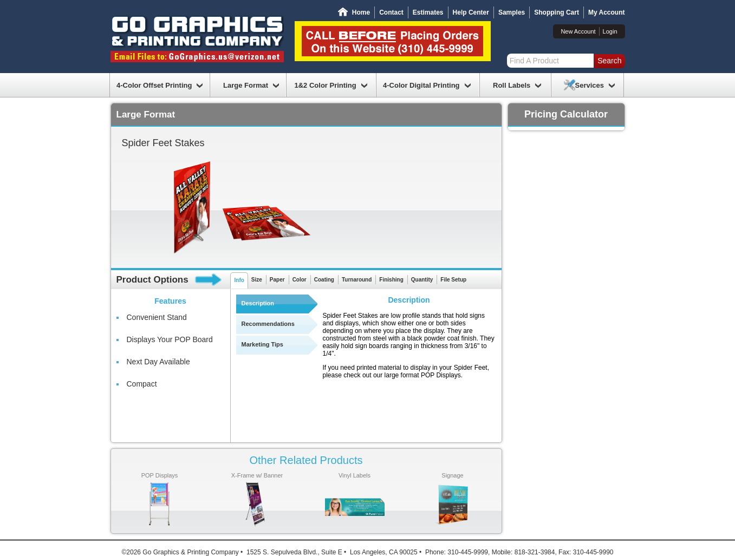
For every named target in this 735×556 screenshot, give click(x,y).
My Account (606, 12)
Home (361, 12)
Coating (324, 280)
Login (610, 31)
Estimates (428, 12)
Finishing (391, 280)
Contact (391, 12)
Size (256, 280)
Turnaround (357, 280)
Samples (511, 12)
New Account (578, 31)
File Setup (453, 280)
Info (239, 280)
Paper (277, 280)
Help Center (471, 12)
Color (299, 280)
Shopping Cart (556, 12)
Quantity (422, 280)
